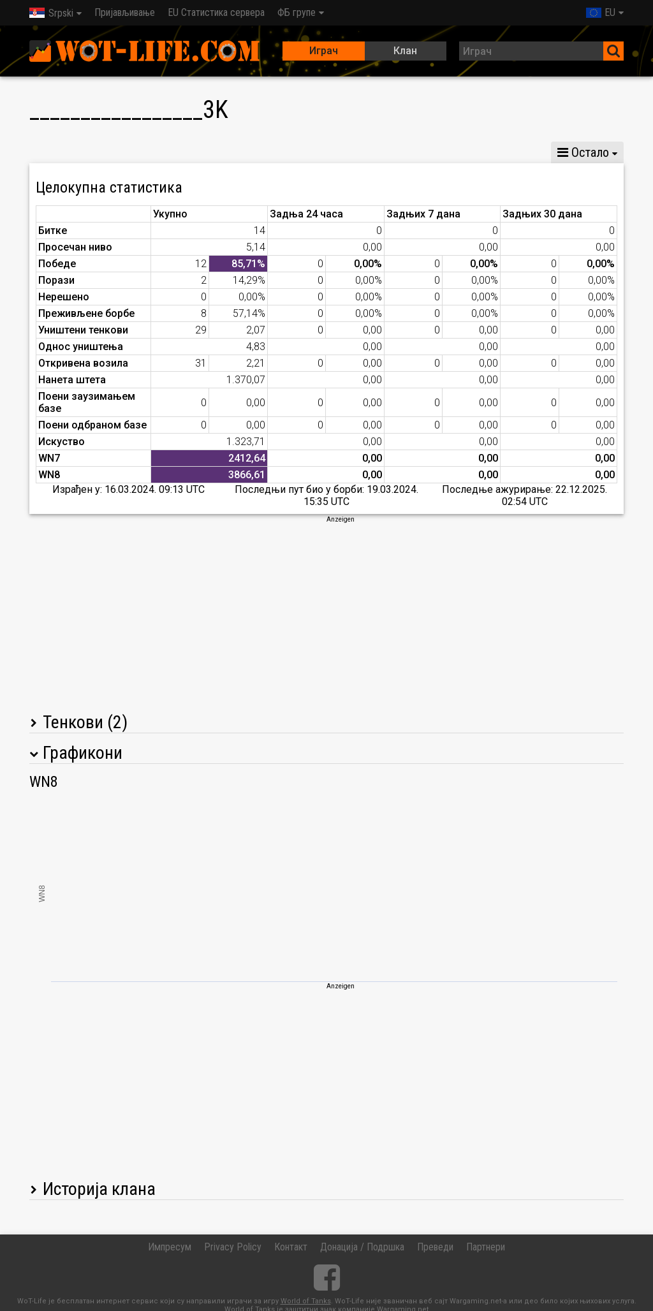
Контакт (290, 1247)
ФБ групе (296, 12)
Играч (323, 51)
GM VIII (187, 152)
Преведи (435, 1247)
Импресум (169, 1247)
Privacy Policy (232, 1247)
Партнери (485, 1247)
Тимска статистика (446, 152)
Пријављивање (124, 12)
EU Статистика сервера (216, 12)
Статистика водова (330, 152)
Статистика (65, 152)
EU (600, 12)
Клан (405, 51)
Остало (583, 152)
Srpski (51, 13)
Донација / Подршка (362, 1247)
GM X (131, 152)
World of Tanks (306, 1301)
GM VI (243, 152)
